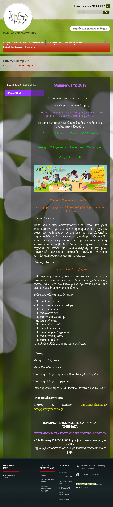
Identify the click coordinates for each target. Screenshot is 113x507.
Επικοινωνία (30, 47)
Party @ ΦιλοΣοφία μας (13, 47)
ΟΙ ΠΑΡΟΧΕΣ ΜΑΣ (65, 477)
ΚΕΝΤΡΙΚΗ (63, 472)
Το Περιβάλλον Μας (36, 42)
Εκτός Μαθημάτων (54, 43)
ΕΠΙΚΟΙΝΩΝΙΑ (64, 499)
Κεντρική (7, 43)
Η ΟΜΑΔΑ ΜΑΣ (64, 488)
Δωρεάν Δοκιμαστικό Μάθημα (46, 489)
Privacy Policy (83, 487)
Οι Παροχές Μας (19, 43)
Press (43, 475)
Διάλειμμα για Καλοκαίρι (74, 43)
